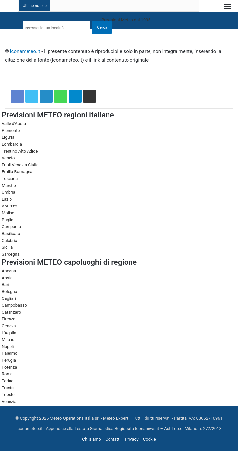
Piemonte (11, 130)
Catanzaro (11, 312)
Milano (8, 339)
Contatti (112, 439)
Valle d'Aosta (14, 123)
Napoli (8, 346)
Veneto (8, 157)
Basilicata (11, 233)
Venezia (9, 401)
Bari (5, 284)
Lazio (7, 199)
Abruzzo (9, 206)
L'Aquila (9, 332)
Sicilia (7, 247)
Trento (8, 387)
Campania (11, 226)
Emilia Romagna (17, 171)
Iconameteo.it (25, 51)
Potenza (9, 367)
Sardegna (11, 254)
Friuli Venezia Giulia (20, 164)
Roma (7, 373)
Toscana (10, 178)
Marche (9, 185)
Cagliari (9, 298)
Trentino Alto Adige (20, 151)
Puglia (7, 219)
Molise (8, 212)
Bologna (9, 291)
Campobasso (14, 305)
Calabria (9, 240)
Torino (8, 380)
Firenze (8, 318)
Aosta (7, 277)
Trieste (8, 394)
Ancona (9, 270)
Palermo (9, 353)
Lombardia (12, 144)
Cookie (149, 439)
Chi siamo (91, 439)
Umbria (8, 192)
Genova (9, 325)
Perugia (9, 360)
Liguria (8, 137)
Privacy (132, 439)
